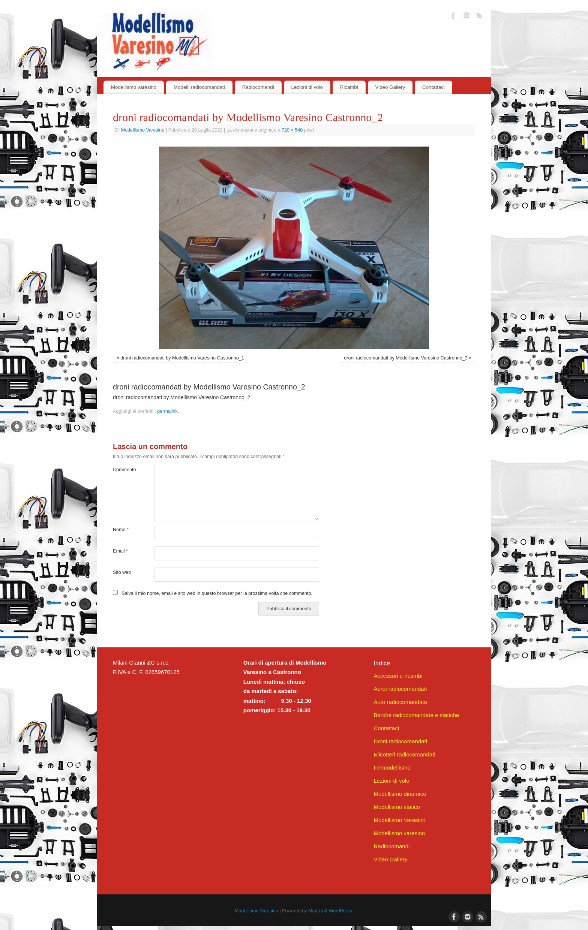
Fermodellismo (392, 767)
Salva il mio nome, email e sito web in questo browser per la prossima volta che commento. (217, 593)
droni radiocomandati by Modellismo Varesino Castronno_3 (405, 358)
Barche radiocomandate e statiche (416, 715)
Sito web (122, 572)
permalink (167, 411)
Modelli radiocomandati (199, 87)
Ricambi (349, 87)
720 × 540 (292, 130)
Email (120, 551)
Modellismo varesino (133, 87)
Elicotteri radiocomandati (404, 754)
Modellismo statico (397, 807)
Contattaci (433, 87)
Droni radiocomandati (400, 741)
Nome (121, 529)
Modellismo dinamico (400, 794)
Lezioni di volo (307, 87)
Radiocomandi (258, 87)
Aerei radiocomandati (400, 689)
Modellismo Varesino (142, 130)
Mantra (315, 911)
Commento (123, 469)
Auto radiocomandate (400, 702)
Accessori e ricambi (398, 675)
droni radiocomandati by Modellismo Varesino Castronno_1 (182, 358)
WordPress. (341, 911)
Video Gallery (390, 87)
